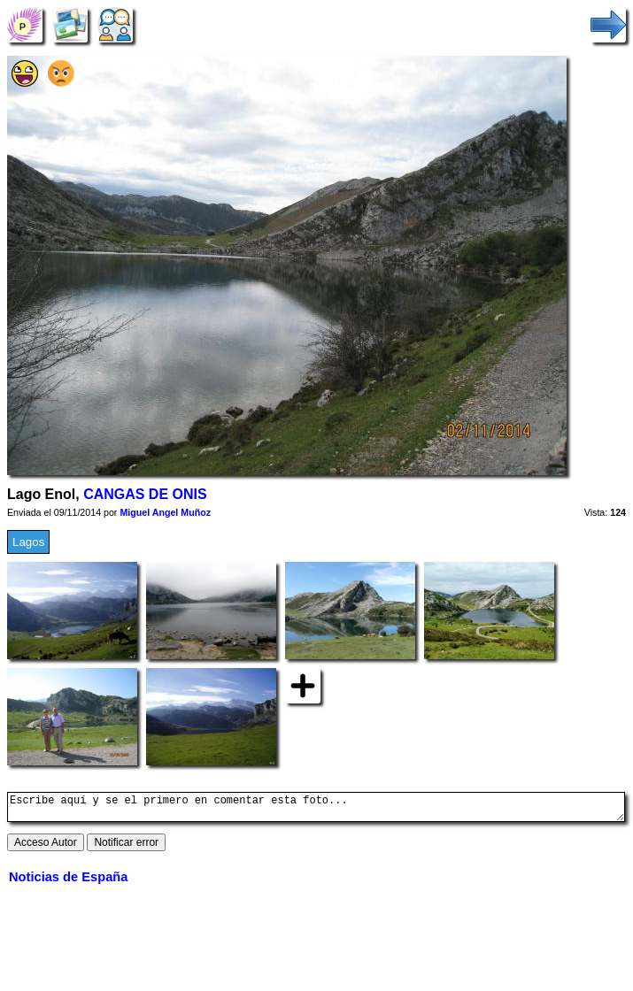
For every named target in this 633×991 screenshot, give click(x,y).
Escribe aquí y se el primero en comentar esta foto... (316, 809)
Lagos (28, 542)
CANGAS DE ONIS (144, 494)
